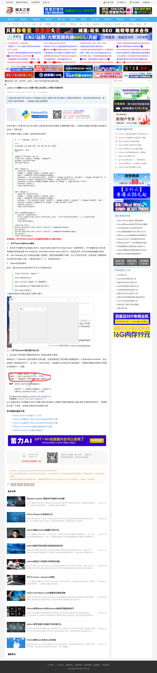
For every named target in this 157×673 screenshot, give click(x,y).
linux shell (117, 24)
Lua (124, 24)
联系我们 (69, 665)
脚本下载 (61, 19)
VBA (55, 24)
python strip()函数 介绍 (126, 156)
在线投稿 (106, 665)
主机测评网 (35, 2)
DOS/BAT (16, 24)
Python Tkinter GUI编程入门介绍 (27, 416)
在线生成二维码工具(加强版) (128, 304)
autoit (87, 24)
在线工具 (46, 2)
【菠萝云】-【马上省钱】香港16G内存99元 (24, 46)
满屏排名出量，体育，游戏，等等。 (94, 43)
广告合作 (60, 665)
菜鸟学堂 (9, 2)
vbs (8, 24)
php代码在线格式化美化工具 (127, 286)
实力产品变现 (12, 50)
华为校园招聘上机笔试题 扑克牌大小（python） (135, 246)
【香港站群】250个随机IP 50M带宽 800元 (60, 53)
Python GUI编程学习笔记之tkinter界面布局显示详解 (35, 419)
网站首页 (11, 19)
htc (28, 24)
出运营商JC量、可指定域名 (17, 43)
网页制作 (23, 19)
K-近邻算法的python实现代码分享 (130, 228)
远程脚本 (63, 24)
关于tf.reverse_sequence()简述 (41, 577)
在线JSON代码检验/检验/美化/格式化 (131, 297)
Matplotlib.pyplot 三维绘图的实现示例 (131, 239)
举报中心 (122, 2)
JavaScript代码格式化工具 (126, 279)
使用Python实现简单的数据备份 (129, 254)
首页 (15, 81)
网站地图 (87, 665)
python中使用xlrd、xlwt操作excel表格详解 (134, 163)
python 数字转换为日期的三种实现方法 (44, 624)
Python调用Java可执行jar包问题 (41, 640)
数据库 (72, 19)
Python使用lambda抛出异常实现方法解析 (132, 224)
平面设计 (132, 19)
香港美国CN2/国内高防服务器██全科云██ (23, 62)
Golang (131, 24)
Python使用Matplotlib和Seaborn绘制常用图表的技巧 (50, 608)
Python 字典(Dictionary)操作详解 (130, 149)
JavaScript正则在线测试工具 (127, 301)
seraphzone (96, 24)
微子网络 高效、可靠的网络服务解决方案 (96, 56)
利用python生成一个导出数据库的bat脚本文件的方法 (137, 243)
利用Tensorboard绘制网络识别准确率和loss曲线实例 (136, 235)
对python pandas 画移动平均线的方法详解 (46, 499)
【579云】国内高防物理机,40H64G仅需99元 (24, 53)
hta (23, 24)
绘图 (32, 484)
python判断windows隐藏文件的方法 (43, 530)
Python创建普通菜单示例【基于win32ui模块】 (134, 232)
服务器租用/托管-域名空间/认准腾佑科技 (132, 59)
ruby (81, 24)
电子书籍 (95, 19)
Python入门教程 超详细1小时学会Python (133, 134)
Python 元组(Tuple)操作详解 (128, 141)
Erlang (139, 24)
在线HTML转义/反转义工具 (127, 293)
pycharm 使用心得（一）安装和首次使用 (133, 160)
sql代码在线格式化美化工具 (127, 290)
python (34, 24)
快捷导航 (147, 2)
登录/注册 (109, 2)
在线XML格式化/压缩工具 (127, 282)
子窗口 (26, 484)
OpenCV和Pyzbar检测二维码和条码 (130, 221)
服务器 (83, 19)
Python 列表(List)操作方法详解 (129, 145)
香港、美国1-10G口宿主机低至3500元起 (95, 53)
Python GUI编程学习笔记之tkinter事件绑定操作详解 (35, 423)
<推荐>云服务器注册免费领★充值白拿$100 (133, 43)
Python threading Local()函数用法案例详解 (46, 593)
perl (41, 24)
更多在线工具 (122, 308)
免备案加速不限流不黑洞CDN (91, 46)
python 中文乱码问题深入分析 (129, 167)
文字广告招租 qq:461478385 (54, 43)
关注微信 (135, 2)
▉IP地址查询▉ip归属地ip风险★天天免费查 (60, 50)
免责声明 (78, 665)
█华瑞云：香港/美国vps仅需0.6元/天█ (94, 59)
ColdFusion (73, 24)
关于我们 (51, 665)
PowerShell (107, 24)
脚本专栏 (48, 19)
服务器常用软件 (22, 2)
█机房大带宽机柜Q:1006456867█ (129, 46)
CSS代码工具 (122, 275)
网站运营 (120, 19)
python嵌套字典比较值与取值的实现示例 (45, 546)
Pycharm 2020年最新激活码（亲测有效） (133, 152)
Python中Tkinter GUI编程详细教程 (28, 430)
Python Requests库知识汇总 (39, 514)
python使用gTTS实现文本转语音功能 (43, 561)
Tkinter (20, 484)
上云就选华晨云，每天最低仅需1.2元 (58, 59)
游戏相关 (48, 24)
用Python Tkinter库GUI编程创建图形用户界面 (32, 427)
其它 (145, 24)
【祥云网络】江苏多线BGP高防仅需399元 (133, 56)
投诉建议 (96, 665)
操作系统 (107, 19)
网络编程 (36, 19)
